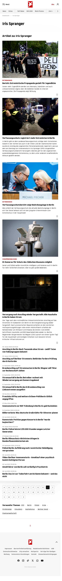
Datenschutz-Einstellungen (20, 554)
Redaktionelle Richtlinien (41, 548)
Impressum (8, 548)
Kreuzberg (18, 509)
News (4, 11)
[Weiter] (57, 11)
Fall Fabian (20, 11)
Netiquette (34, 551)
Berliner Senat (43, 509)
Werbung (7, 554)
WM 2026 (30, 11)
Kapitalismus (30, 509)
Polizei (37, 505)
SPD (22, 505)
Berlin (29, 505)
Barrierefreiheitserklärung (22, 548)
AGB (52, 548)
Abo (52, 4)
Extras (10, 11)
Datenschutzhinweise (10, 551)
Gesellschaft (5, 15)
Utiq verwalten (24, 551)
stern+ (51, 11)
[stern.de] (30, 4)
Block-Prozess (39, 11)
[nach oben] (56, 542)
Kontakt (34, 554)
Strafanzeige (7, 509)
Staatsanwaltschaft (9, 513)
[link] (58, 4)
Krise (44, 505)
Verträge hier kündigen (47, 551)
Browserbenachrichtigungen (48, 554)
